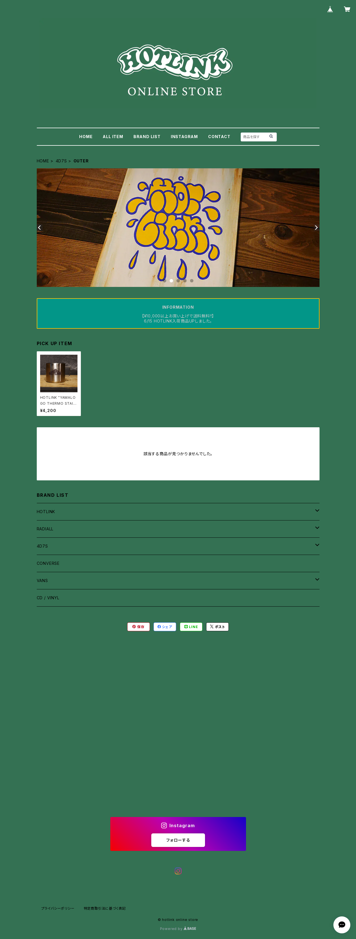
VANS (42, 580)
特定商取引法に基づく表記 (105, 908)
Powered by (178, 929)
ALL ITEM (113, 136)
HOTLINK (46, 511)
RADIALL (45, 528)
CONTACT (219, 136)
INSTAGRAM (184, 136)
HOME (85, 136)
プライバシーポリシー (58, 908)
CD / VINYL (48, 597)
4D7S (61, 160)
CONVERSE (48, 563)
